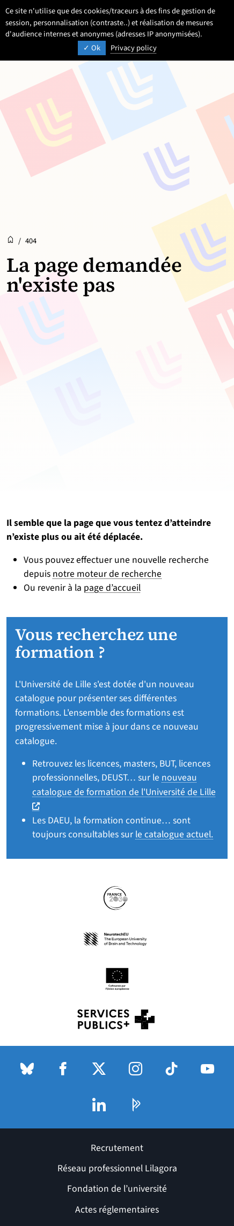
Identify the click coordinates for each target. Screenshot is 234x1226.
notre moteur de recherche (107, 574)
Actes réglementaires (117, 1209)
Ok (91, 48)
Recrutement (117, 1148)
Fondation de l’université (117, 1188)
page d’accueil (112, 588)
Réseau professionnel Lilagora (117, 1168)
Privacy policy (134, 48)
